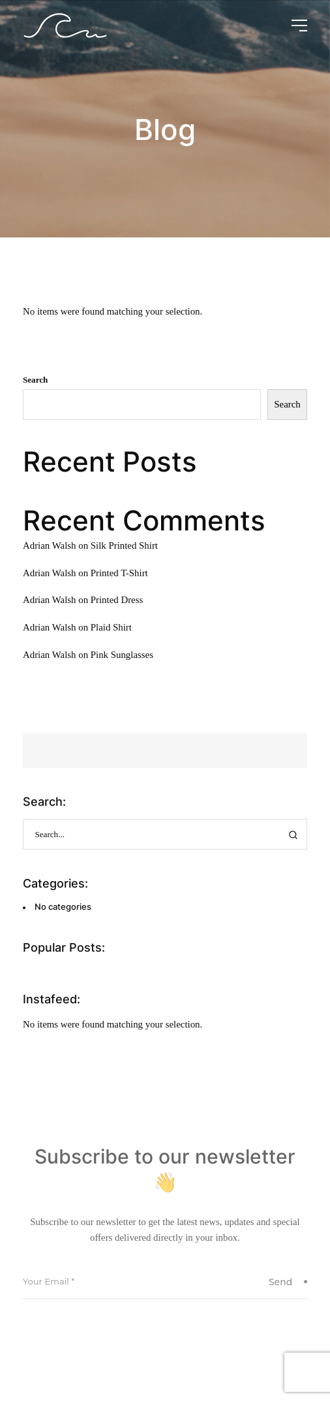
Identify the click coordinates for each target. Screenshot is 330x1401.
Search (35, 380)
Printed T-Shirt (119, 573)
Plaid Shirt (111, 627)
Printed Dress (117, 600)
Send (288, 1282)
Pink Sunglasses (122, 654)
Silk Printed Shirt (124, 545)
